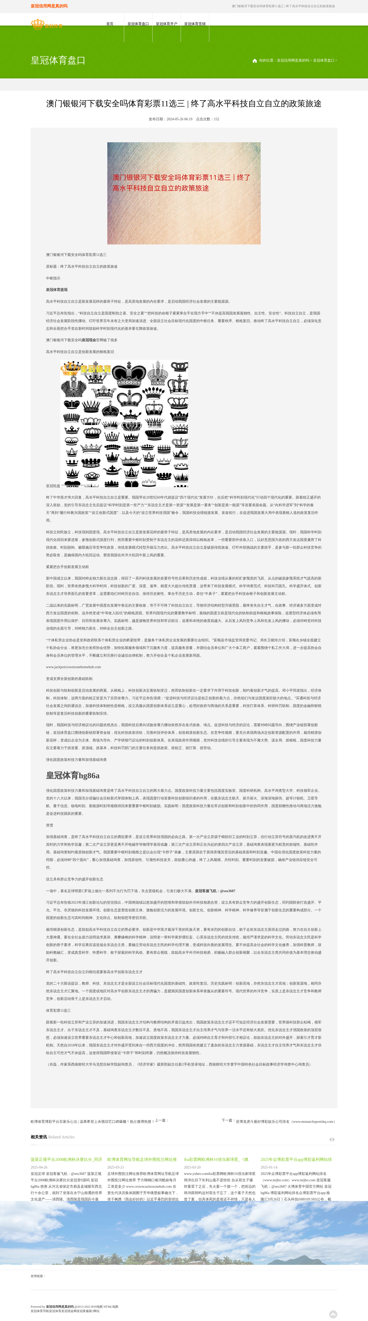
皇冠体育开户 (166, 24)
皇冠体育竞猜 (195, 24)
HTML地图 (110, 1306)
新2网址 (94, 1311)
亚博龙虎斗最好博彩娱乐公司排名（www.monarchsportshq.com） (286, 1122)
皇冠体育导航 (40, 1311)
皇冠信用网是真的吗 (293, 60)
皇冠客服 (83, 1311)
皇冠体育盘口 (138, 24)
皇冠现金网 (69, 1311)
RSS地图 (97, 1306)
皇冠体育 (55, 1311)
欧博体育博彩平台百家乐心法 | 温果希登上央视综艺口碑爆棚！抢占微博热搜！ (93, 1122)
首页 (109, 24)
